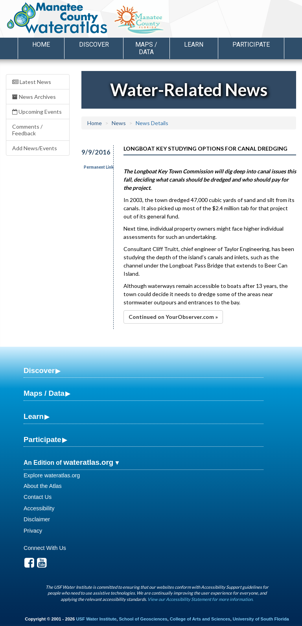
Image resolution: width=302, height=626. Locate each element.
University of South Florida (261, 619)
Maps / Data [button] (146, 48)
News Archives (34, 96)
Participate (42, 439)
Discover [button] (94, 44)
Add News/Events (34, 148)
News (119, 123)
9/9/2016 (93, 152)
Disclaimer (37, 519)
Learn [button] (193, 44)
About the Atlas (43, 486)
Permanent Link (99, 167)
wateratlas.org (88, 462)
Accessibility (39, 508)
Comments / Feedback (27, 129)
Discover (39, 370)
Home (41, 44)
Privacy (33, 531)
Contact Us (38, 497)
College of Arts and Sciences (200, 619)
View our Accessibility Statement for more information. (200, 599)
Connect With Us (45, 548)
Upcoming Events (37, 111)
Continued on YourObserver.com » (173, 316)
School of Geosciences (143, 619)
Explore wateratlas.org (52, 475)
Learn (34, 416)
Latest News (31, 81)
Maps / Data (44, 393)
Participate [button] (251, 44)
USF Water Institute (96, 619)
